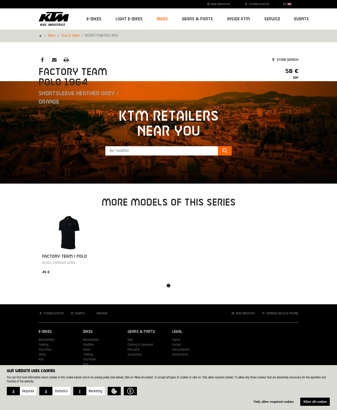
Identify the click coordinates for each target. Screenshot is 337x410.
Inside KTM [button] (238, 19)
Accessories (135, 354)
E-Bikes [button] (94, 19)
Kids (41, 359)
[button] (21, 391)
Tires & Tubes (70, 36)
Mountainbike (46, 340)
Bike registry (218, 4)
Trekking (43, 345)
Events (301, 19)
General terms (180, 354)
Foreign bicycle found (279, 313)
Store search (284, 59)
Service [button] (272, 19)
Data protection (181, 350)
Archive (99, 313)
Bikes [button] (162, 19)
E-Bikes (45, 331)
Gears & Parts (141, 331)
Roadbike (88, 345)
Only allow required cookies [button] (273, 401)
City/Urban (45, 350)
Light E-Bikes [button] (129, 19)
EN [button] (287, 4)
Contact (176, 345)
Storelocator (256, 4)
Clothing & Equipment (140, 345)
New (130, 340)
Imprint (176, 340)
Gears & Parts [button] (197, 19)
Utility (42, 354)
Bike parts (133, 350)
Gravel (86, 350)
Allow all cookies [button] (315, 401)
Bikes (51, 36)
